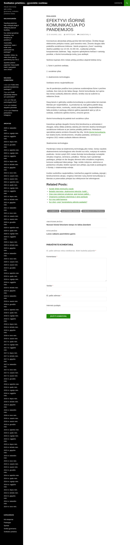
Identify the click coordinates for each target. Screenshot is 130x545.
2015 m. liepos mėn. (11, 444)
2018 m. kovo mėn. (10, 335)
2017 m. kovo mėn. (10, 370)
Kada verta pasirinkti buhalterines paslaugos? (11, 87)
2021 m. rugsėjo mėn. (11, 188)
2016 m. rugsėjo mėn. (11, 390)
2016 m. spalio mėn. (11, 387)
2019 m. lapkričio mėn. (11, 273)
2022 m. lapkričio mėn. (11, 150)
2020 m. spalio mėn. (11, 231)
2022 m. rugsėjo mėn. (11, 153)
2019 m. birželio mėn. (11, 288)
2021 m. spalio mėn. (11, 185)
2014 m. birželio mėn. (11, 493)
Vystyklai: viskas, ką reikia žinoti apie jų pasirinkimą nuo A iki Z (11, 57)
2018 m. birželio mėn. (11, 327)
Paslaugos (51, 16)
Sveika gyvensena (10, 529)
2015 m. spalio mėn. (11, 433)
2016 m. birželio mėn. (11, 402)
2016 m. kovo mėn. (10, 415)
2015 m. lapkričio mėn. (11, 430)
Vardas (49, 286)
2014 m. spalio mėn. (11, 478)
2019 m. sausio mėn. (11, 301)
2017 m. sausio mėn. (11, 376)
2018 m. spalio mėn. (11, 313)
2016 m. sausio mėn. (11, 421)
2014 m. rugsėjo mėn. (11, 481)
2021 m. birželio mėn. (11, 199)
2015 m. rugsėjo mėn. (11, 436)
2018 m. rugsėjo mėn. (11, 316)
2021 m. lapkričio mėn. (11, 182)
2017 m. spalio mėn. (11, 342)
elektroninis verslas (70, 211)
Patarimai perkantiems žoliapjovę (11, 113)
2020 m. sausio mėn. (11, 265)
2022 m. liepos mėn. (11, 161)
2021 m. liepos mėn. (11, 196)
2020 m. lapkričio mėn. (11, 228)
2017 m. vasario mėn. (11, 373)
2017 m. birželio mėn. (11, 356)
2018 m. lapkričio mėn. (11, 310)
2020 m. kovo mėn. (10, 259)
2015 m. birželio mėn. (11, 447)
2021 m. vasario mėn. (11, 216)
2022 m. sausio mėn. (11, 179)
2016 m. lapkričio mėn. (11, 384)
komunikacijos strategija (93, 211)
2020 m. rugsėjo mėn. (11, 234)
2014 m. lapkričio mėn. (11, 475)
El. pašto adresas (53, 296)
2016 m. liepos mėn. (11, 399)
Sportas (6, 526)
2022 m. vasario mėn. (11, 176)
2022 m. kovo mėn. (10, 173)
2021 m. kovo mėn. (10, 213)
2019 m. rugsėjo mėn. (11, 279)
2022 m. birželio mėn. (11, 164)
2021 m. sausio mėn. (11, 219)
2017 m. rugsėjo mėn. (11, 345)
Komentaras (51, 257)
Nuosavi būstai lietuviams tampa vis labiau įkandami (76, 223)
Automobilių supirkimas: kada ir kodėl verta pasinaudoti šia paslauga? (10, 47)
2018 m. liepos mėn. (11, 324)
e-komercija (53, 211)
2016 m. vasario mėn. (11, 418)
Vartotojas (70, 34)
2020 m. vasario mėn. (11, 262)
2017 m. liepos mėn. (11, 353)
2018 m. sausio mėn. (11, 339)
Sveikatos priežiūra (10, 532)
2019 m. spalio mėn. (11, 276)
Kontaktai (118, 3)
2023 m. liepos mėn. (11, 142)
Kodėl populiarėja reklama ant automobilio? (10, 94)
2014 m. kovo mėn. (10, 507)
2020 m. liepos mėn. (11, 242)
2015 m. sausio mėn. (11, 467)
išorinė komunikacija (97, 132)
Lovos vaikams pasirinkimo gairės (76, 232)
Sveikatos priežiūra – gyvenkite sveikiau (25, 3)
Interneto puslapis (53, 305)
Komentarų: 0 (85, 34)
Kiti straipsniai (8, 519)
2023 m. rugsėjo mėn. (11, 133)
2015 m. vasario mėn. (11, 464)
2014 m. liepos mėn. (11, 490)
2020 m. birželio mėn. (11, 245)
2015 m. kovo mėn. (10, 461)
